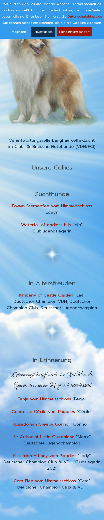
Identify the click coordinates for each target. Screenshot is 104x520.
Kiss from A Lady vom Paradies (44, 456)
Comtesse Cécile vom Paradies (43, 411)
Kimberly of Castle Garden (46, 295)
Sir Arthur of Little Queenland (44, 437)
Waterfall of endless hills (46, 225)
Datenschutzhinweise (85, 16)
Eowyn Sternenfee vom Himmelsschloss (52, 206)
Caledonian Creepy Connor (42, 424)
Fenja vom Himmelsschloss (44, 399)
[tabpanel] (52, 143)
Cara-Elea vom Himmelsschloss (45, 481)
